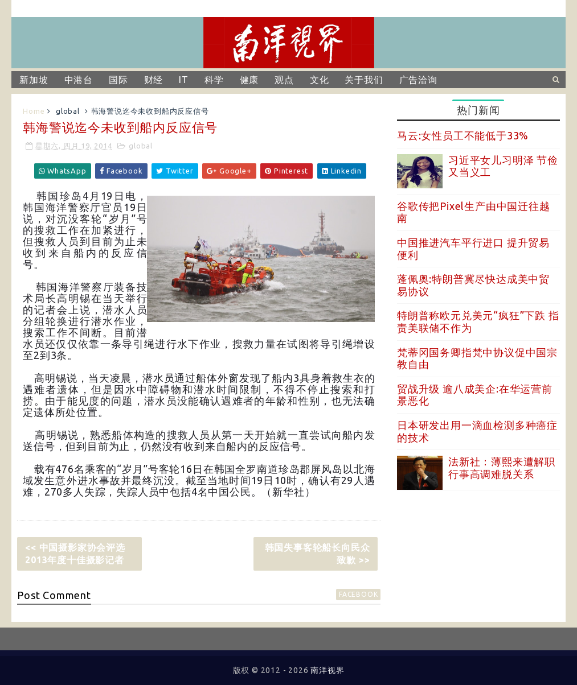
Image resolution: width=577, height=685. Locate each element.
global (68, 111)
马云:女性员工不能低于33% (463, 135)
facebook (358, 594)
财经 (153, 80)
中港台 (78, 80)
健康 (249, 80)
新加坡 (33, 80)
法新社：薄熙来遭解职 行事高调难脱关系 (501, 468)
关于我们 (364, 80)
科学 (214, 80)
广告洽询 (418, 80)
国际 (118, 80)
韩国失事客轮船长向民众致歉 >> (317, 553)
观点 (284, 80)
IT (184, 80)
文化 (319, 80)
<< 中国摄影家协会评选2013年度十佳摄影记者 (75, 553)
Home (33, 111)
